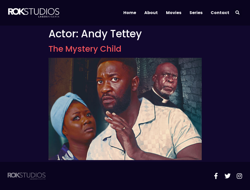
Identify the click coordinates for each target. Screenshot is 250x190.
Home (129, 13)
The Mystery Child (85, 48)
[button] (237, 13)
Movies (173, 13)
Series (196, 13)
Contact (220, 13)
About (151, 13)
